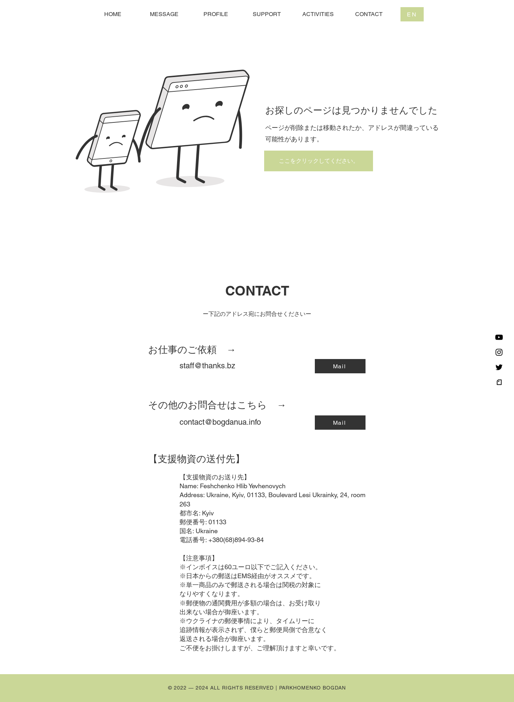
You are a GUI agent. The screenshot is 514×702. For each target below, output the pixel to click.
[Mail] (340, 366)
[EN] (412, 14)
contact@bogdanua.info (220, 422)
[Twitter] (499, 367)
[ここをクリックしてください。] (318, 161)
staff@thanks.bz (207, 365)
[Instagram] (499, 352)
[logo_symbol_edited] (499, 382)
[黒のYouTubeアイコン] (499, 337)
